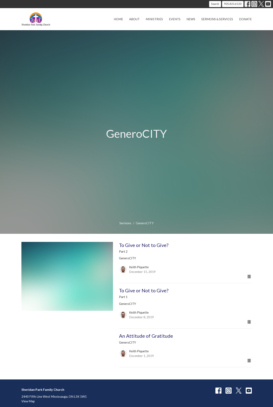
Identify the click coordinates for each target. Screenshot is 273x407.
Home (118, 19)
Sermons (125, 223)
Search (215, 3)
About (134, 19)
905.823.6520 (232, 3)
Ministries (154, 19)
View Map (28, 401)
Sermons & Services (217, 19)
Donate (245, 19)
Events (174, 19)
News (191, 19)
